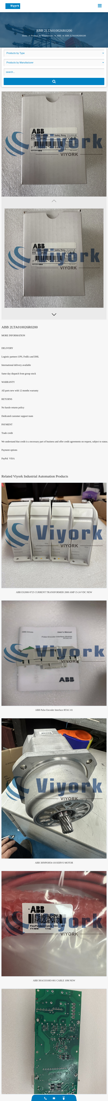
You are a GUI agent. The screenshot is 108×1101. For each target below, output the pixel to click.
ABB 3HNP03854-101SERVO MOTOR (54, 862)
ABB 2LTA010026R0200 (75, 35)
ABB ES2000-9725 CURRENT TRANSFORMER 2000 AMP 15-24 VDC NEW (54, 592)
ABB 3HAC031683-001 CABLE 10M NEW (54, 980)
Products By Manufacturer (42, 35)
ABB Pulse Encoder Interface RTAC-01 (54, 710)
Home (24, 35)
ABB (59, 35)
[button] (54, 314)
